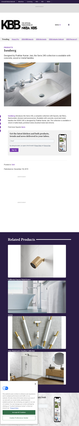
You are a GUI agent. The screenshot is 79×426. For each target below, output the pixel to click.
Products (8, 47)
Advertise (21, 1)
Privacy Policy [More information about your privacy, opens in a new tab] (14, 408)
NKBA (48, 1)
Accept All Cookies (19, 412)
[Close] (35, 384)
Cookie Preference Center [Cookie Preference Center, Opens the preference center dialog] (19, 418)
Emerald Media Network (8, 1)
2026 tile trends (41, 39)
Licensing (29, 1)
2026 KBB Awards (27, 39)
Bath (13, 165)
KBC (42, 1)
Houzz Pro (15, 39)
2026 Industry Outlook (56, 39)
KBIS (37, 1)
